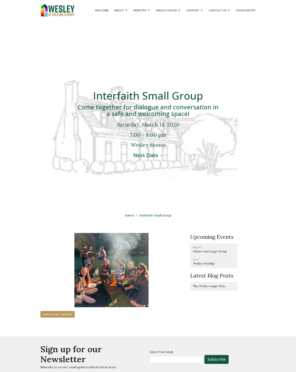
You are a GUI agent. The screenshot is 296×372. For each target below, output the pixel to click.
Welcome (102, 10)
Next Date (148, 155)
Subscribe (216, 359)
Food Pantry (246, 10)
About (121, 10)
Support (194, 10)
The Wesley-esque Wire (209, 286)
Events (130, 215)
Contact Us (219, 10)
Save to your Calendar (57, 314)
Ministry (141, 10)
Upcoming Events (212, 237)
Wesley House (168, 10)
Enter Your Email (161, 352)
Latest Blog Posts (211, 275)
